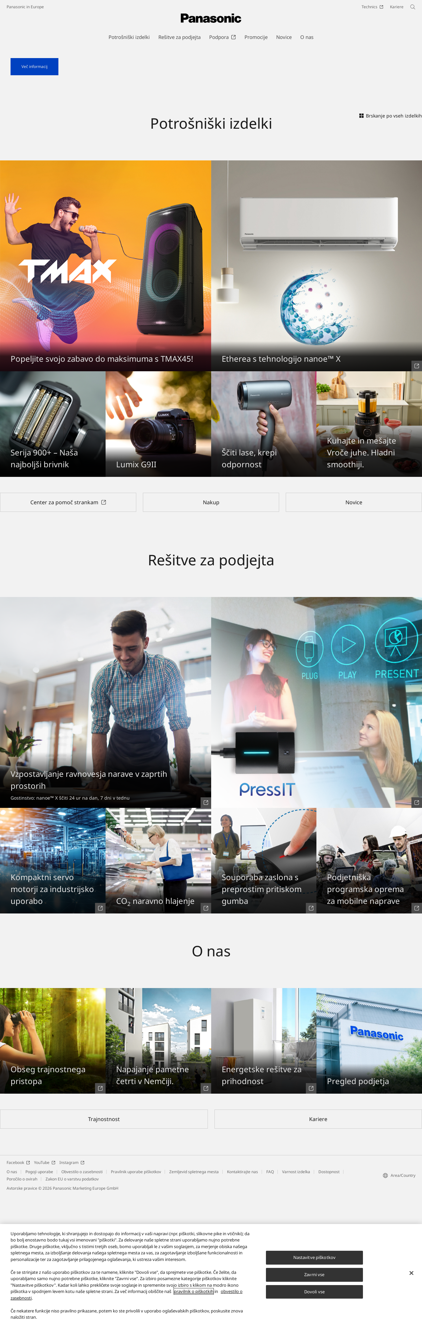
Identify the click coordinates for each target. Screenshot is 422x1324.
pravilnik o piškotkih (193, 1298)
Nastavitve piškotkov (314, 1264)
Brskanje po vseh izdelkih (390, 244)
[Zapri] (411, 1279)
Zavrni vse (314, 1280)
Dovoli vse (314, 1298)
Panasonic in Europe (25, 7)
